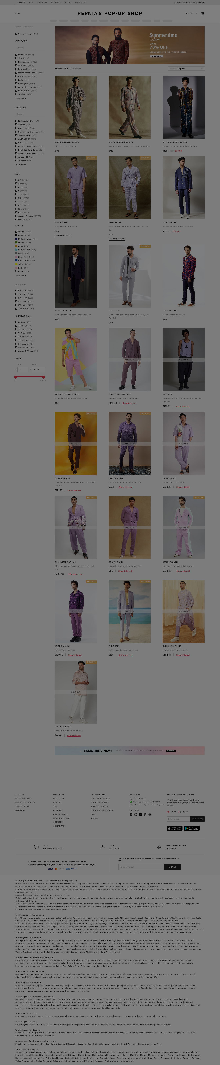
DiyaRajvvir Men (129, 946)
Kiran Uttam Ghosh (122, 920)
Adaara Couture (107, 932)
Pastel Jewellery (79, 1002)
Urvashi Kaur (172, 932)
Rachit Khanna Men (66, 946)
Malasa (31, 932)
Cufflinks (142, 988)
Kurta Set (85, 1016)
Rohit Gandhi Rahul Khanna (87, 926)
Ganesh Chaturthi (95, 1044)
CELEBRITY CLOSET (60, 814)
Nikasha (118, 926)
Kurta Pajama (21, 988)
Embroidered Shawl (98, 1008)
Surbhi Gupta (42, 932)
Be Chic (154, 963)
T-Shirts (150, 985)
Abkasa (88, 946)
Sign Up (172, 866)
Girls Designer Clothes (25, 1016)
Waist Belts (143, 1005)
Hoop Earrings (21, 1005)
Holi (24, 1044)
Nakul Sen (161, 920)
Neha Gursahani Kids (148, 1033)
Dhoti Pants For (130, 1016)
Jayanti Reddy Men (69, 952)
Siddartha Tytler (22, 926)
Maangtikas (93, 999)
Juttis (94, 1005)
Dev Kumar (105, 943)
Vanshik (125, 940)
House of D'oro (36, 963)
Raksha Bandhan (58, 1044)
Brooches (85, 991)
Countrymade (56, 940)
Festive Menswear (35, 991)
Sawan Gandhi (180, 929)
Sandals (81, 1005)
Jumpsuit (91, 988)
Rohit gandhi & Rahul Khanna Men (146, 940)
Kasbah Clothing (175, 946)
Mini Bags (19, 1008)
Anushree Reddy (85, 918)
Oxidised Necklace (55, 1005)
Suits (66, 985)
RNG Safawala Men (113, 949)
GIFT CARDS (58, 810)
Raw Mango (20, 918)
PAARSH (53, 949)
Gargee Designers (146, 946)
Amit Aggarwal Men (171, 943)
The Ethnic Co (57, 943)
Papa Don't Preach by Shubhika (29, 923)
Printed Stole (114, 1008)
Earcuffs (113, 999)
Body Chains (137, 999)
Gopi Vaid (136, 929)
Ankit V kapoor (71, 940)
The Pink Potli (97, 960)
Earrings (29, 999)
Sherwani (50, 985)
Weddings (131, 1044)
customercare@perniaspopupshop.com (148, 805)
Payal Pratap (51, 923)
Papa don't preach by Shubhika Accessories (35, 966)
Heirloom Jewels (171, 999)
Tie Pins (100, 985)
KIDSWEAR (56, 2)
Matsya (192, 929)
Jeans (192, 985)
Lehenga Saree (99, 977)
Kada (66, 1005)
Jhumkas (179, 1002)
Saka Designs (174, 1033)
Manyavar (44, 920)
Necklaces (19, 999)
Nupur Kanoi (173, 920)
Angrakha (55, 988)
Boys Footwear (147, 1024)
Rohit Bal (153, 923)
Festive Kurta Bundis (186, 988)
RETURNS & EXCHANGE (100, 802)
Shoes (73, 1005)
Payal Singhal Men (66, 949)
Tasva (18, 940)
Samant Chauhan (23, 929)
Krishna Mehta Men (120, 943)
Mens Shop (20, 991)
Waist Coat (90, 985)
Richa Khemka (76, 932)
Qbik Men (19, 946)
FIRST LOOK (80, 2)
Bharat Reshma (82, 943)
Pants (71, 985)
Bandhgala (66, 988)
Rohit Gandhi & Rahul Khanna (172, 923)
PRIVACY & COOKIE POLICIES (103, 810)
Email (171, 811)
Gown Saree (113, 977)
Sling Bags (165, 1005)
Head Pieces (124, 999)
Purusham (69, 943)
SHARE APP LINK (197, 819)
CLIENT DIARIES (59, 826)
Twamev (32, 943)
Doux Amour (102, 963)
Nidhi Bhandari (131, 963)
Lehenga (40, 1016)
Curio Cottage (21, 960)
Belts (88, 1005)
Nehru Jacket (32, 985)
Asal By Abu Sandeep (103, 918)
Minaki (48, 963)
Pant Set (48, 991)
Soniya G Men (180, 949)
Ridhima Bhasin (129, 923)
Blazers (159, 985)
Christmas (121, 1044)
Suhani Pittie (73, 966)
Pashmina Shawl (80, 1008)
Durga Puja (110, 1044)
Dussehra (82, 1044)
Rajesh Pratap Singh (98, 923)
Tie (78, 991)
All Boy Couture (188, 1033)
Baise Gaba (20, 920)
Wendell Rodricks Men (25, 952)
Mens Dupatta (79, 988)
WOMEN (21, 2)
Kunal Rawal (20, 943)
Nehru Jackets (60, 1024)
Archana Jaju (56, 932)
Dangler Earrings (165, 1002)
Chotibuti (52, 1033)
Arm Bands (149, 999)
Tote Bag (30, 1008)
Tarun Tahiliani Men (190, 943)
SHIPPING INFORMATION (101, 798)
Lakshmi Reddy (64, 1033)
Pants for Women (173, 974)
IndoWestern (169, 988)
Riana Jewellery (60, 963)
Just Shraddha (21, 963)
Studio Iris (120, 932)
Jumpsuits (46, 977)
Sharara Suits (73, 1016)
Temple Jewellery (95, 1002)
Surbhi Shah (38, 929)
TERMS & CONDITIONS (100, 806)
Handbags (124, 1005)
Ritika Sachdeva (88, 966)
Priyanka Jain (103, 929)
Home (18, 27)
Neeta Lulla (140, 926)
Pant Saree (125, 977)
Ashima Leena (107, 926)
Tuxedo (46, 988)
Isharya (33, 960)
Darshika (95, 943)
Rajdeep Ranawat (79, 923)
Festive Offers (152, 977)
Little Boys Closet (81, 1033)
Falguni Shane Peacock (132, 918)
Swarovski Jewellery (44, 1002)
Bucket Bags (193, 1005)
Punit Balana (64, 923)
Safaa (66, 932)
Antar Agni (72, 918)
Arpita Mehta (166, 929)
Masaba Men (42, 949)
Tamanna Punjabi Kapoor (138, 932)
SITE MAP (95, 818)
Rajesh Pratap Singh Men (110, 940)
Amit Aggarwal (153, 926)
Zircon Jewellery (63, 1002)
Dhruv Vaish (43, 940)
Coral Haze (164, 963)
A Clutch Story (116, 963)
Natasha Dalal (34, 918)
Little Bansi (41, 1033)
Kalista (109, 920)
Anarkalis (29, 974)
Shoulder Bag (42, 1008)
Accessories (102, 988)
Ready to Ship (138, 977)
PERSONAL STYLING (61, 818)
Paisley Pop (61, 966)
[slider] (15, 377)
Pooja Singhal (48, 918)
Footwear (70, 991)
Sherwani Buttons (180, 985)
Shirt (118, 1024)
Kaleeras (104, 999)
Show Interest (129, 403)
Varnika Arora (70, 960)
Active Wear (59, 991)
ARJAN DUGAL (115, 946)
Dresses (85, 974)
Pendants (184, 999)
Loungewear (114, 988)
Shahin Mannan (158, 932)
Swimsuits (57, 977)
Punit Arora (81, 949)
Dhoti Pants (159, 974)
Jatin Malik (30, 946)
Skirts (28, 977)
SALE (55, 806)
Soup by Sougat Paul (120, 929)
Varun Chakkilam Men (90, 952)
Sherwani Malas (129, 988)
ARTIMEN (80, 946)
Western (158, 988)
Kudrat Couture (191, 946)
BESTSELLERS (58, 798)
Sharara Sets (104, 974)
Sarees (49, 974)
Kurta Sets (39, 974)
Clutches (114, 1005)
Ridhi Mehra (33, 920)
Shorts (142, 985)
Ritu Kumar (143, 923)
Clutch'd (108, 960)
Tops (113, 974)
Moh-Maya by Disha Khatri (50, 960)
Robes (135, 985)
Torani (199, 929)
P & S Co (31, 1033)
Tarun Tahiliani (38, 926)
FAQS (93, 814)
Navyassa (94, 1033)
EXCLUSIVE (57, 802)
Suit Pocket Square (113, 985)
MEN (31, 2)
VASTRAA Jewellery (132, 960)
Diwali (18, 1044)
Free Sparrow (131, 1033)
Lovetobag (91, 963)
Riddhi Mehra (115, 923)
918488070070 (198, 2)
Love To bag (83, 960)
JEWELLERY (42, 2)
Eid (47, 1044)
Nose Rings (82, 999)
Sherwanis (76, 974)
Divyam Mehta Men (88, 940)
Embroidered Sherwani (88, 1024)
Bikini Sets (20, 977)
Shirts (41, 985)
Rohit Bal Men (169, 940)
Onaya (71, 920)
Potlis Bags (104, 1005)
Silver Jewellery (131, 1002)
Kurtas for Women (62, 974)
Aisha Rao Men (100, 946)
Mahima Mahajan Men (25, 949)
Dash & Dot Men (29, 940)
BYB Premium (48, 1036)
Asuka (190, 940)
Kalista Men (161, 946)
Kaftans (120, 974)
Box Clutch (66, 1008)
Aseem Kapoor (186, 932)
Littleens (162, 1033)
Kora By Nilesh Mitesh (110, 952)
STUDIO (68, 2)
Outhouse (118, 960)
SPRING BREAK (194, 949)
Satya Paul (61, 918)
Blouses (87, 977)
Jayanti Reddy (97, 920)
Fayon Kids (20, 1033)
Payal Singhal (52, 926)
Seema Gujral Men (164, 949)
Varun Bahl (128, 926)
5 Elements (144, 963)
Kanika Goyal (90, 929)
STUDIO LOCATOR (22, 806)
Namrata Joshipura (170, 926)
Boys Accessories (163, 1024)
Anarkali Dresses (105, 1016)
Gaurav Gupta (66, 926)
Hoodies (127, 985)
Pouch (133, 1005)
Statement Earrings (148, 1002)
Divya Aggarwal (52, 929)
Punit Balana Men (153, 943)
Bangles (61, 999)
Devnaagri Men (137, 943)
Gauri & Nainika (82, 920)
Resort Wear (188, 974)
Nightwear (78, 977)
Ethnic (150, 988)
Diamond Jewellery (113, 1002)
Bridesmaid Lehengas (142, 974)
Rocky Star (149, 918)
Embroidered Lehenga (56, 1016)
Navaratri (71, 1044)
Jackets (36, 977)
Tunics (128, 974)
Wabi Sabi (181, 940)
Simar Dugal (20, 932)
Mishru (152, 920)
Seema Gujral (193, 923)
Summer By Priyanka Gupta (188, 918)
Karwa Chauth (144, 1044)
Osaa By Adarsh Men (165, 918)
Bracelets (46, 999)
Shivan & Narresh (58, 920)
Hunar (151, 960)
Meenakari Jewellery (24, 1002)
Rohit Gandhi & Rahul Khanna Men (139, 949)
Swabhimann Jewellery (182, 960)
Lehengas (19, 974)
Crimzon (108, 966)
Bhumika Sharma (188, 926)
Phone (185, 811)
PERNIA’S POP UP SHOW (25, 802)
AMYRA (190, 963)
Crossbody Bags (178, 1005)
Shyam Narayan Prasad (71, 929)
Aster (145, 960)
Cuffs (37, 999)
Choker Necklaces (38, 1005)
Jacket (104, 1024)
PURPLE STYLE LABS (23, 798)
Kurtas (59, 985)
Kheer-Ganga (43, 943)
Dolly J (118, 918)
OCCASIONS (58, 822)
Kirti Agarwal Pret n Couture (28, 1036)
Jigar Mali (93, 932)
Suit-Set (167, 985)
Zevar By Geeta (163, 960)
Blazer (111, 1024)
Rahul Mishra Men (96, 949)
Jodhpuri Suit (35, 988)
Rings (54, 999)
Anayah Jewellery (76, 963)
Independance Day (36, 1044)
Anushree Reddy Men (46, 946)
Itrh (86, 932)
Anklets (159, 999)
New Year (157, 1044)
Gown (93, 974)
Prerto (100, 966)
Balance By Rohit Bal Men (48, 952)
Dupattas (67, 977)
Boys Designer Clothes (25, 1024)
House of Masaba (150, 929)
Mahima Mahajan (140, 920)
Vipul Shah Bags (178, 963)
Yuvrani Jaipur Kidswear (112, 1033)
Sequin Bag (54, 1008)
